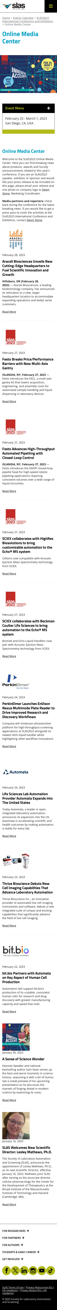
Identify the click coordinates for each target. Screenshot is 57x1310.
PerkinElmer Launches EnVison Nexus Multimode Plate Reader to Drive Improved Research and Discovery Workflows (28, 710)
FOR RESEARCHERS (14, 1231)
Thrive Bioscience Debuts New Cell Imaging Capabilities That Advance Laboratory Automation (27, 888)
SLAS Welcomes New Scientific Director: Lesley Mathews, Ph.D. (27, 1150)
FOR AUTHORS (11, 1245)
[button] (51, 6)
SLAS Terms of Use (13, 1287)
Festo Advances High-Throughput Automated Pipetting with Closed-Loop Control (28, 453)
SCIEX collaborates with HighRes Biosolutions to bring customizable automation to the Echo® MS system (27, 545)
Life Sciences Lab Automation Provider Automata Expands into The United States (27, 798)
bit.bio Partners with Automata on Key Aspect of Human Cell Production (26, 977)
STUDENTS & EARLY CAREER (19, 1252)
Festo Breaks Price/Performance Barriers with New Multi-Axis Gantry (27, 363)
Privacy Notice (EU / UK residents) (24, 1292)
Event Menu (14, 108)
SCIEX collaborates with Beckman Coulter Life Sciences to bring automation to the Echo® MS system (28, 627)
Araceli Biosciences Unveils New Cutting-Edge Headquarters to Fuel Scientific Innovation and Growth (27, 268)
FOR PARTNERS (11, 1238)
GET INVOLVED (11, 1259)
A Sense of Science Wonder (23, 1059)
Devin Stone (34, 220)
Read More (9, 312)
